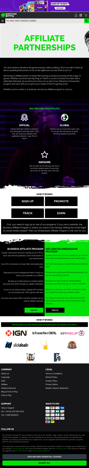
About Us (5, 374)
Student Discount (8, 388)
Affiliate (4, 384)
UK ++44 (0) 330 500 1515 (12, 411)
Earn (61, 213)
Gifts (3, 381)
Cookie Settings (18, 448)
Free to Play (6, 395)
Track (28, 213)
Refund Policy (51, 377)
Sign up (28, 201)
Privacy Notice (52, 384)
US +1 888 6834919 (9, 415)
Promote (61, 201)
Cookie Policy (51, 381)
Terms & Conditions (54, 374)
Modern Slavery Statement (57, 388)
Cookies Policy (61, 448)
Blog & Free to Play (9, 392)
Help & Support (7, 408)
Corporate (5, 377)
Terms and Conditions (41, 451)
